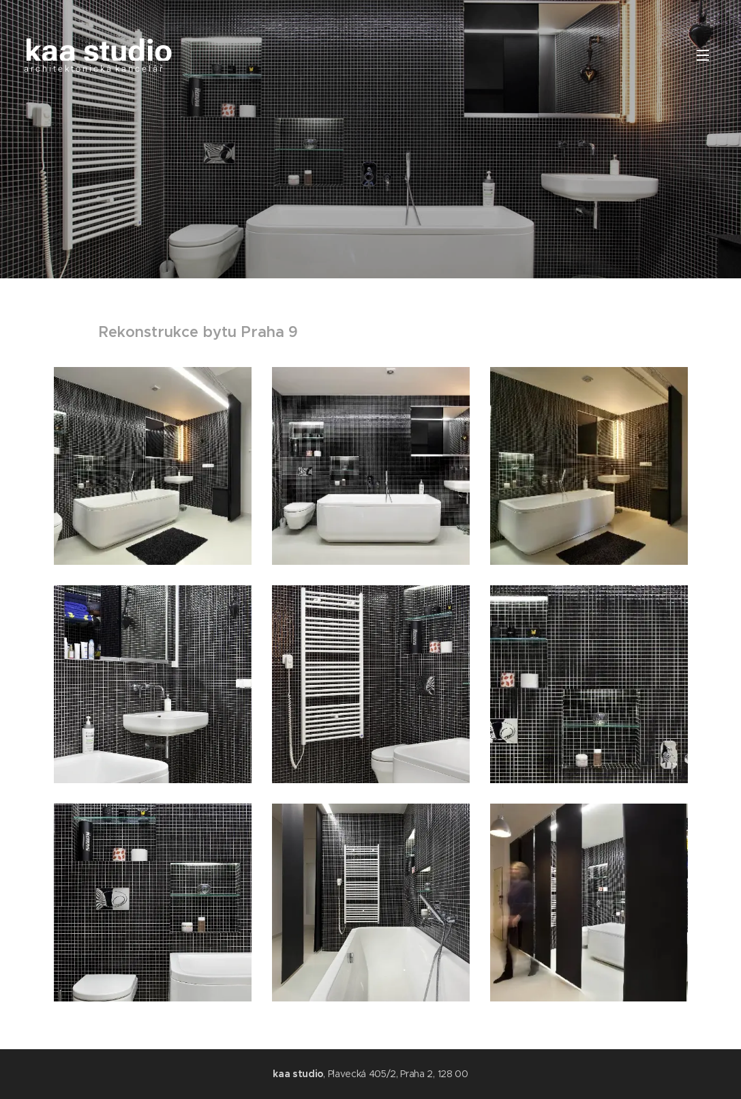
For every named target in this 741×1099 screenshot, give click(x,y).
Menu (703, 55)
